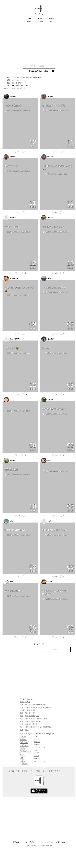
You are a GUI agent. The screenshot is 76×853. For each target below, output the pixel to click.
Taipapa (47, 96)
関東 (21, 707)
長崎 (33, 727)
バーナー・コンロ (40, 761)
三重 (37, 716)
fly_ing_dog (11, 278)
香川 (30, 724)
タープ (36, 753)
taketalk (9, 460)
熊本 (37, 727)
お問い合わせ (60, 842)
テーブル (37, 758)
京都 (30, 719)
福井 (33, 713)
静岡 (30, 716)
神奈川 (48, 707)
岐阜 (26, 716)
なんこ (9, 399)
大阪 (33, 719)
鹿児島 (48, 727)
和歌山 (45, 719)
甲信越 (32, 66)
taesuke (9, 157)
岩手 (30, 705)
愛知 (33, 716)
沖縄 (21, 730)
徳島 (26, 724)
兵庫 (37, 719)
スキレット (38, 750)
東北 (21, 705)
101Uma (47, 217)
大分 (40, 727)
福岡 (26, 727)
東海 (21, 716)
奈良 (40, 719)
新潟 (30, 710)
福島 (44, 705)
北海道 (22, 702)
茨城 (26, 707)
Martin (46, 278)
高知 (37, 724)
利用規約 (33, 842)
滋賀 (26, 719)
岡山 (33, 721)
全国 (25, 66)
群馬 (33, 707)
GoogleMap (37, 77)
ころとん (47, 399)
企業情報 (16, 842)
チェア (36, 756)
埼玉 (37, 707)
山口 (40, 721)
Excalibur (10, 96)
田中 (8, 581)
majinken (10, 217)
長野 (33, 710)
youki (46, 521)
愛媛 (33, 724)
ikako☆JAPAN (12, 339)
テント (36, 736)
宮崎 (44, 727)
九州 (21, 727)
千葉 (40, 707)
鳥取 (26, 721)
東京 (44, 707)
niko (8, 521)
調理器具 (37, 742)
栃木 (30, 707)
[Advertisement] (39, 43)
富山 (26, 713)
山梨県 (41, 66)
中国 (21, 721)
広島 (37, 721)
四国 (21, 724)
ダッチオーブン (39, 747)
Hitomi (46, 581)
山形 (40, 705)
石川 (30, 713)
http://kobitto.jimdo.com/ (20, 86)
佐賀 (30, 727)
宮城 (33, 705)
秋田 (37, 705)
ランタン (37, 739)
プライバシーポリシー (45, 842)
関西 (21, 719)
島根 (30, 721)
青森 (26, 705)
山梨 (26, 710)
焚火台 (36, 744)
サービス (24, 842)
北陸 (21, 713)
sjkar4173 (47, 339)
